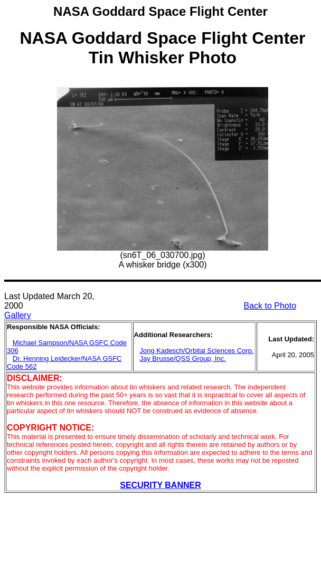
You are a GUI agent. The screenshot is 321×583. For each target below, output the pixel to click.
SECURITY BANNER (160, 485)
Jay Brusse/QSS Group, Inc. (182, 358)
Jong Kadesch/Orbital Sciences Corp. (196, 351)
